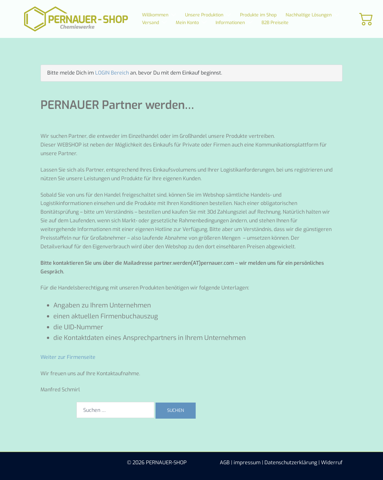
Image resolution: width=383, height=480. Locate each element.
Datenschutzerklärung (290, 462)
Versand (150, 23)
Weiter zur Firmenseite (67, 357)
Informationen (230, 23)
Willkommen (155, 15)
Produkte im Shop (258, 15)
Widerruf (332, 462)
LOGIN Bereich (112, 72)
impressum (247, 462)
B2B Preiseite (275, 23)
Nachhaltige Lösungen (309, 15)
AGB (225, 462)
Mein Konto (187, 23)
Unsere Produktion (204, 15)
